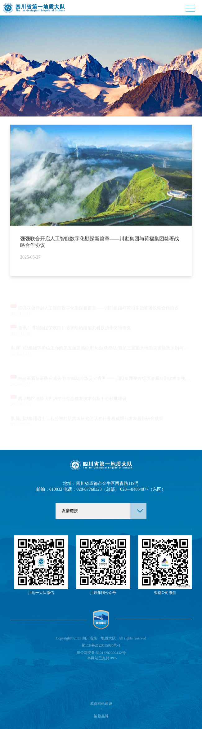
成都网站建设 (101, 703)
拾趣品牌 (101, 716)
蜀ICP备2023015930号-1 (101, 645)
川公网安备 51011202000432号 (101, 653)
